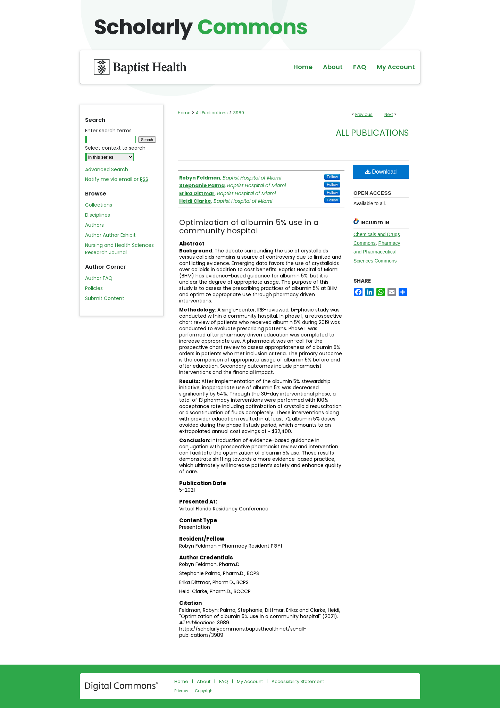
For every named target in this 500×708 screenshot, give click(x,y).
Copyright (204, 690)
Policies (94, 288)
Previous (364, 114)
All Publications (212, 113)
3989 (238, 113)
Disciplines (97, 214)
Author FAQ (98, 278)
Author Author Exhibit (110, 235)
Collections (98, 204)
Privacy (181, 690)
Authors (94, 225)
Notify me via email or (116, 179)
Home (184, 113)
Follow (332, 177)
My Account (250, 681)
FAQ (223, 681)
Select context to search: (116, 147)
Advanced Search (106, 169)
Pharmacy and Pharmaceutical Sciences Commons (376, 251)
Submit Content (104, 298)
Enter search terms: (109, 130)
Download (381, 172)
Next (388, 114)
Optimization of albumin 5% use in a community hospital (249, 226)
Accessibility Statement (298, 681)
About (203, 681)
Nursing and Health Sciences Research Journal (119, 249)
